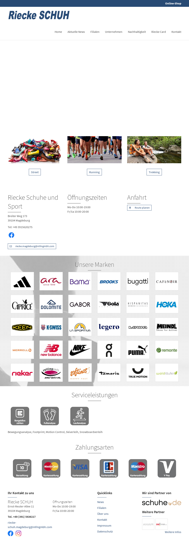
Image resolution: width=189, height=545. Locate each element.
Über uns (103, 514)
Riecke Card (158, 32)
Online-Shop (173, 3)
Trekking (154, 172)
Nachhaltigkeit (137, 32)
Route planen (138, 208)
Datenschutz (105, 531)
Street (35, 172)
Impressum (104, 525)
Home (58, 32)
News (100, 502)
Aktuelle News (76, 32)
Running (94, 172)
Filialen (94, 32)
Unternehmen (113, 32)
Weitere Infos (173, 532)
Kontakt (176, 32)
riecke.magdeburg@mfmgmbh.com (31, 246)
